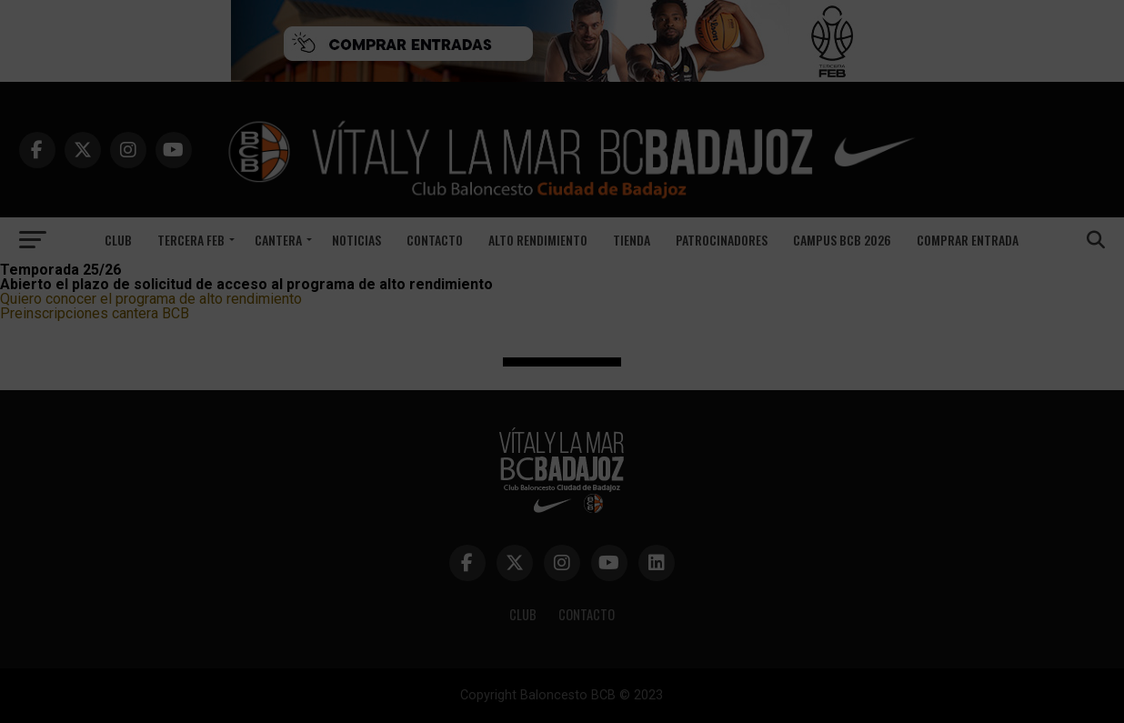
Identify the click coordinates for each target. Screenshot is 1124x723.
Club (118, 239)
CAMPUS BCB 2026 (842, 239)
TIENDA (631, 239)
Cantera (278, 239)
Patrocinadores (722, 239)
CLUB (523, 614)
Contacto (434, 239)
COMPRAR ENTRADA (968, 239)
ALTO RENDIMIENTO (537, 239)
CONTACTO (586, 614)
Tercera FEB (191, 239)
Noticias (356, 239)
